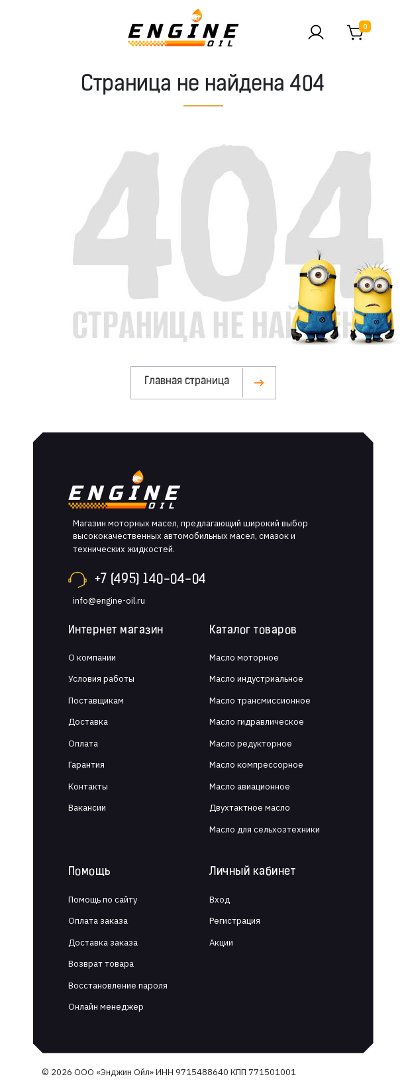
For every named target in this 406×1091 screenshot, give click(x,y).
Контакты (88, 786)
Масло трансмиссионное (260, 700)
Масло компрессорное (256, 764)
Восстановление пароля (118, 985)
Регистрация (234, 920)
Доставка (88, 721)
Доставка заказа (103, 942)
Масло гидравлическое (256, 721)
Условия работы (101, 678)
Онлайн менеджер (106, 1006)
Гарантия (86, 764)
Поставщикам (96, 700)
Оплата (83, 743)
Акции (221, 942)
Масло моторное (244, 657)
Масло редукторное (250, 743)
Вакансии (87, 807)
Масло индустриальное (256, 678)
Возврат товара (101, 963)
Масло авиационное (249, 786)
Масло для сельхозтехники (264, 829)
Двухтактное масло (249, 807)
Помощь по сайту (102, 899)
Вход (219, 899)
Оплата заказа (98, 920)
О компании (92, 657)
